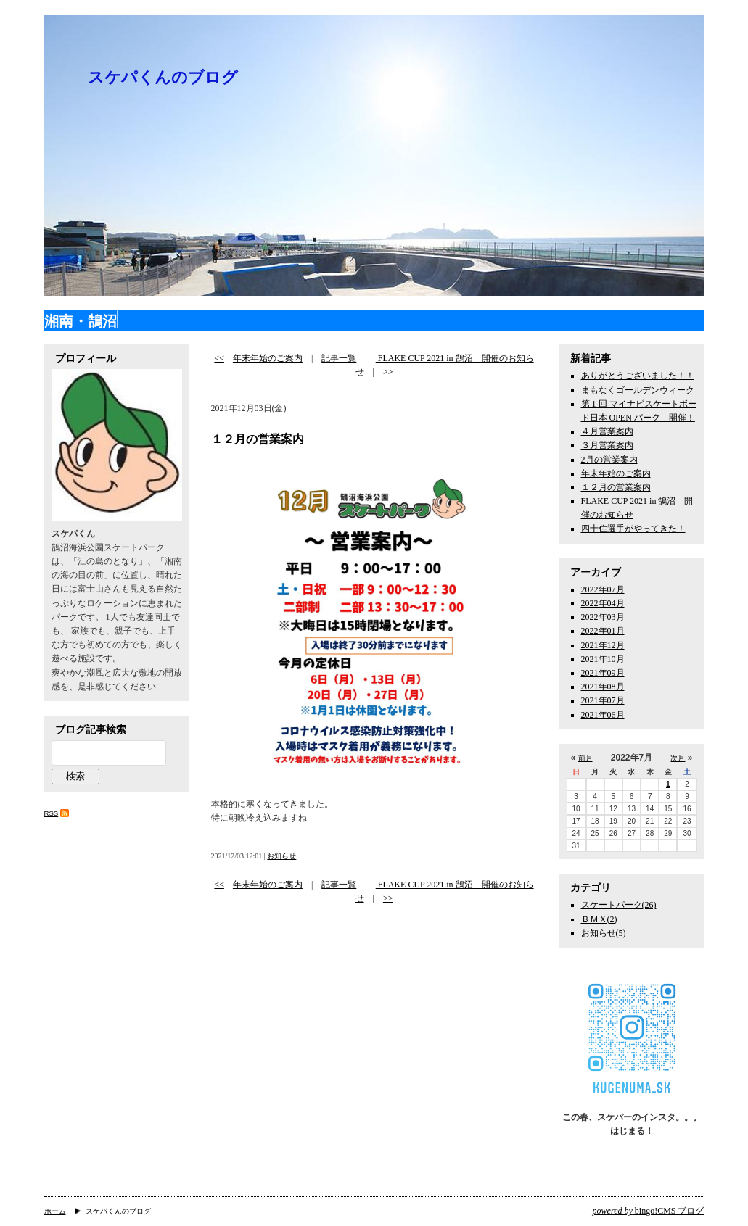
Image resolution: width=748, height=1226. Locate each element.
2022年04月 (603, 603)
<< (219, 358)
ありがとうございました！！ (637, 375)
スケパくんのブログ (163, 77)
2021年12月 (603, 645)
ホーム (55, 1211)
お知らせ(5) (603, 933)
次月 (677, 758)
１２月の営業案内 (257, 439)
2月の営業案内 (609, 460)
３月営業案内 (607, 445)
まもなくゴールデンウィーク (637, 390)
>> (388, 372)
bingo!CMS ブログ (648, 1211)
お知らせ (281, 856)
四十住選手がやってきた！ (633, 528)
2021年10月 (603, 659)
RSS (51, 813)
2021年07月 (603, 700)
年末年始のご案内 (268, 358)
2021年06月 (603, 715)
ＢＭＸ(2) (599, 919)
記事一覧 (338, 358)
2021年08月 (603, 687)
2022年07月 (603, 589)
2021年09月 (603, 673)
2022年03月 (603, 617)
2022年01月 (603, 631)
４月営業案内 (607, 431)
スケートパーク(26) (619, 905)
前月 (585, 758)
